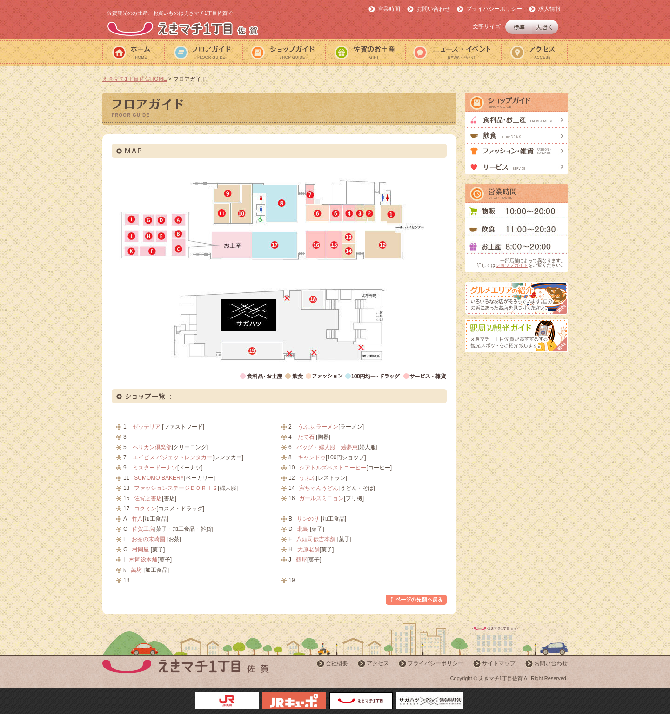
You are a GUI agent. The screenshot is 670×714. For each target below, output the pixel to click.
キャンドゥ (312, 457)
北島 (302, 529)
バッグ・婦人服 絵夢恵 (327, 447)
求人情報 (549, 9)
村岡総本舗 (143, 559)
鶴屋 (301, 559)
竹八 (137, 519)
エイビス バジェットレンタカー (172, 457)
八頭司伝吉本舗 (315, 539)
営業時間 (389, 9)
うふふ (307, 478)
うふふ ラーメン (318, 426)
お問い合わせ (433, 9)
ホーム (133, 52)
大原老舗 (308, 549)
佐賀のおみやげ (365, 52)
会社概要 (337, 663)
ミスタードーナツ (155, 467)
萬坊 (136, 570)
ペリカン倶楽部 (152, 447)
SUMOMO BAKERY (159, 478)
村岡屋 (140, 549)
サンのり (308, 519)
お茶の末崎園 (148, 539)
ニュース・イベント (453, 52)
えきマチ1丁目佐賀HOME (134, 79)
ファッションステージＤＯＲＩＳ (176, 488)
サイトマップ (499, 663)
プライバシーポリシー (494, 9)
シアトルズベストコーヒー (332, 467)
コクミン (145, 508)
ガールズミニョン (321, 498)
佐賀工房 (143, 529)
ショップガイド (283, 52)
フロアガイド (203, 52)
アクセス (534, 52)
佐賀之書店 (148, 498)
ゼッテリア (147, 426)
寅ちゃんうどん (318, 488)
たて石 (306, 437)
